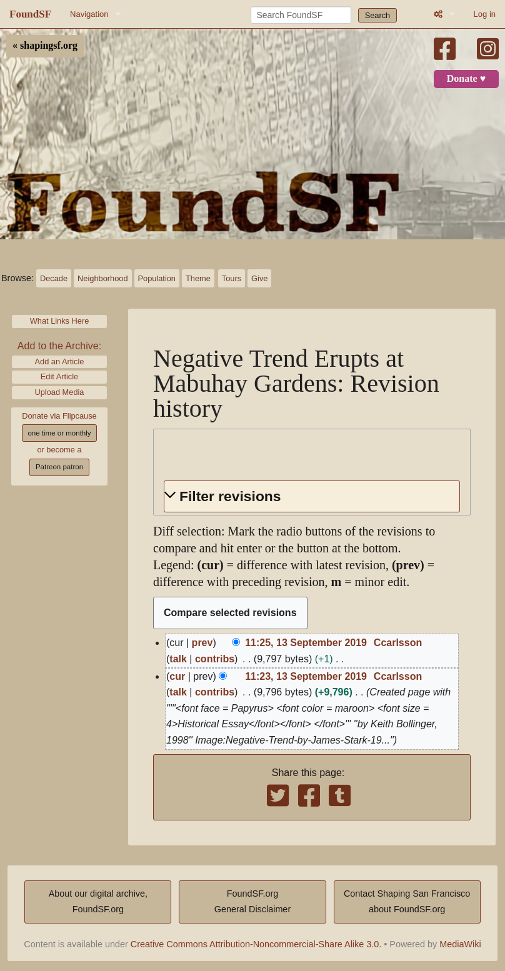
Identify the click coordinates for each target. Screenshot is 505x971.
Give (259, 278)
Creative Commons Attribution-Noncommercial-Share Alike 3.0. (256, 944)
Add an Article (59, 361)
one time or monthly (59, 433)
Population (157, 278)
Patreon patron (59, 467)
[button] (312, 496)
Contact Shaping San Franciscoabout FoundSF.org (407, 902)
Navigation (89, 14)
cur (177, 676)
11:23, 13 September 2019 (306, 676)
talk (178, 659)
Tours (231, 278)
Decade (54, 278)
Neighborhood (103, 278)
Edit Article (59, 376)
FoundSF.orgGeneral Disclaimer (252, 902)
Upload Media (59, 392)
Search (378, 15)
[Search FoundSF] (301, 15)
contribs (214, 659)
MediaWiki (460, 944)
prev (202, 642)
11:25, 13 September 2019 (306, 642)
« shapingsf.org (45, 45)
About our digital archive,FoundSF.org (98, 902)
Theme (198, 278)
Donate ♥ (466, 78)
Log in (485, 14)
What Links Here (59, 321)
